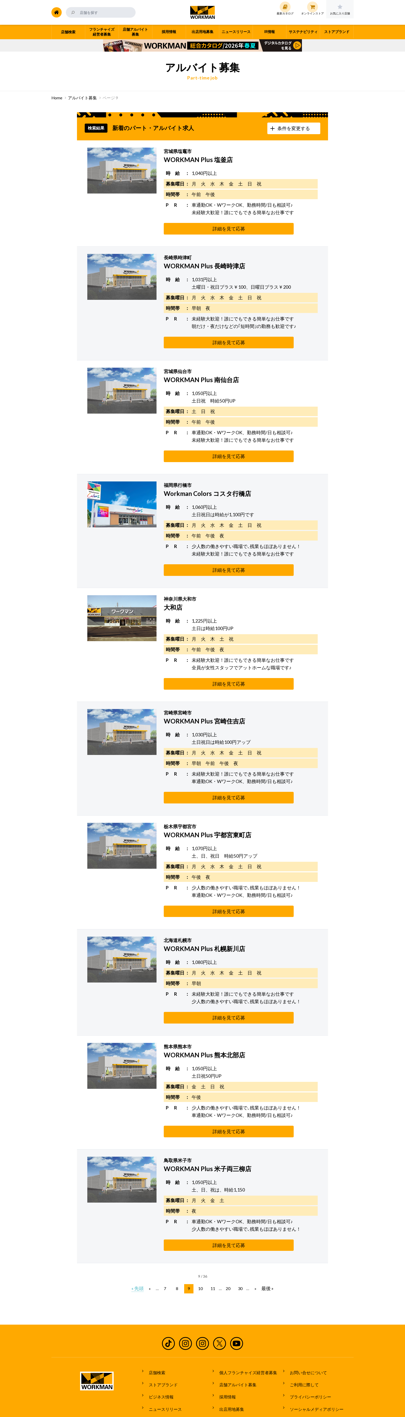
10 (201, 1240)
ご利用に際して (301, 1332)
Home (56, 97)
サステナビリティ (232, 1371)
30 (238, 1240)
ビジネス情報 (158, 1342)
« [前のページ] (152, 1240)
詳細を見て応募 (189, 228)
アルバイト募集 (82, 97)
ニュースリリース (162, 1351)
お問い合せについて (305, 1323)
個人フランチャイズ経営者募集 (245, 1323)
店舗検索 (154, 1323)
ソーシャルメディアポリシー (313, 1351)
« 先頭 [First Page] (141, 1240)
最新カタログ (158, 1361)
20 (226, 1240)
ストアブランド (160, 1332)
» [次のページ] (253, 1240)
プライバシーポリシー (307, 1342)
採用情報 (224, 1342)
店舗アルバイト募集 (234, 1332)
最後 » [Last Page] (264, 1240)
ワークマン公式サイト (202, 12)
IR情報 (222, 1361)
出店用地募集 (228, 1351)
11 (212, 1240)
